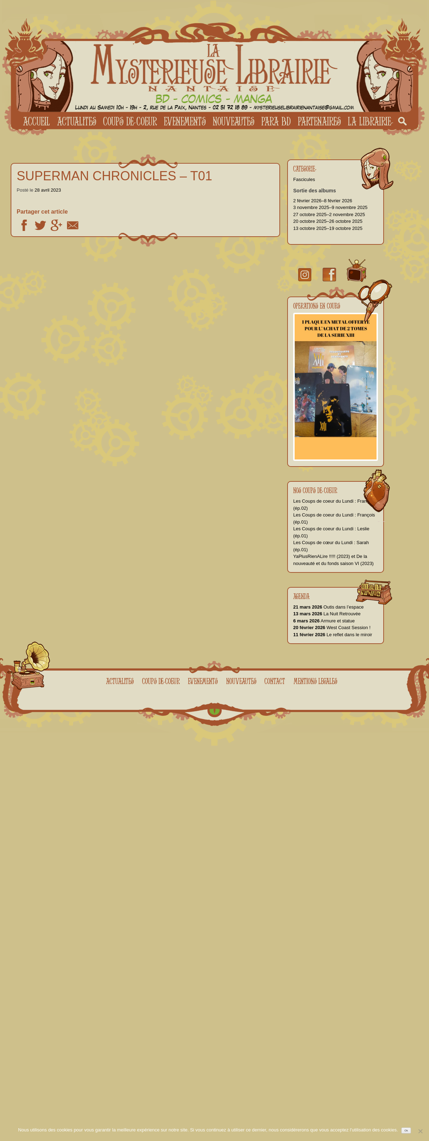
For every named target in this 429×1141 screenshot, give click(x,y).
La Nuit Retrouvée (327, 613)
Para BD (276, 121)
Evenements (185, 121)
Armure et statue (324, 620)
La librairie (369, 121)
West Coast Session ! (331, 627)
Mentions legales (315, 681)
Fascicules (304, 179)
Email (72, 225)
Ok (406, 1130)
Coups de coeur (130, 121)
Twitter (40, 225)
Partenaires (319, 121)
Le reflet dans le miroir (332, 634)
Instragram (305, 275)
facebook (329, 275)
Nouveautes (233, 121)
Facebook (24, 225)
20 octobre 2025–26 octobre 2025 (327, 221)
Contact (274, 681)
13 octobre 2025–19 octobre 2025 (327, 228)
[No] (420, 1131)
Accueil (36, 121)
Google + (56, 225)
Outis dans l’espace (328, 607)
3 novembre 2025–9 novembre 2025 (330, 207)
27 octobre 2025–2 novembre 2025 (329, 214)
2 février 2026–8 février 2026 (322, 200)
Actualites (76, 121)
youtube (356, 270)
